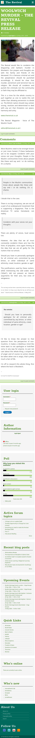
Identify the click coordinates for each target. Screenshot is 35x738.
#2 (33, 174)
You (10, 174)
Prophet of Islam (9, 645)
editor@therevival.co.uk (11, 128)
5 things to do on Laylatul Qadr (13, 521)
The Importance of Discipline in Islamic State (17, 554)
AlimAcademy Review (11, 552)
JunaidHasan (8, 697)
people (7, 634)
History (7, 636)
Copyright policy (7, 716)
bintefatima (8, 690)
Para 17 (7, 531)
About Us (5, 711)
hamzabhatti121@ (10, 688)
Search (5, 718)
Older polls (8, 501)
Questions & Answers (11, 647)
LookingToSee (13, 302)
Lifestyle (7, 638)
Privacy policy (6, 713)
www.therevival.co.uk (9, 115)
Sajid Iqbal (11, 35)
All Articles (8, 625)
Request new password (11, 409)
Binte (6, 695)
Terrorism (7, 649)
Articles (7, 32)
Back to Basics (9, 632)
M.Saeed (7, 693)
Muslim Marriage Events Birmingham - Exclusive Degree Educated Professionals (18, 594)
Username (6, 397)
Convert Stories (9, 630)
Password (6, 403)
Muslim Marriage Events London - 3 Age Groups (18, 585)
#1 (33, 145)
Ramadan (7, 643)
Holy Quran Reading (10, 534)
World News (8, 627)
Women (7, 652)
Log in (2, 134)
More (30, 536)
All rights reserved (14, 736)
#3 (33, 302)
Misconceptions (9, 641)
